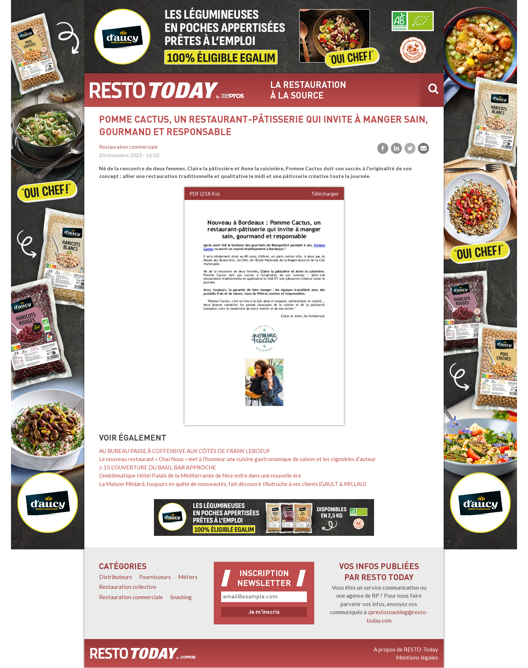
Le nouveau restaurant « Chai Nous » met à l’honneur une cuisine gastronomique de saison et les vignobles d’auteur (237, 459)
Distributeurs (115, 577)
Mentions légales (417, 657)
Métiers (188, 577)
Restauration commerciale (128, 147)
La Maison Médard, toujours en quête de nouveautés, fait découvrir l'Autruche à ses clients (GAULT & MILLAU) (232, 483)
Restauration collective (127, 586)
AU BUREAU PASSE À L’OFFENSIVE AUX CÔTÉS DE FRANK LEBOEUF (184, 451)
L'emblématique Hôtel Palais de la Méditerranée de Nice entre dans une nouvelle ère (200, 475)
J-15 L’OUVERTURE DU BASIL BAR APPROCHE (157, 467)
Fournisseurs (155, 577)
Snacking (181, 597)
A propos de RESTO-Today (406, 649)
